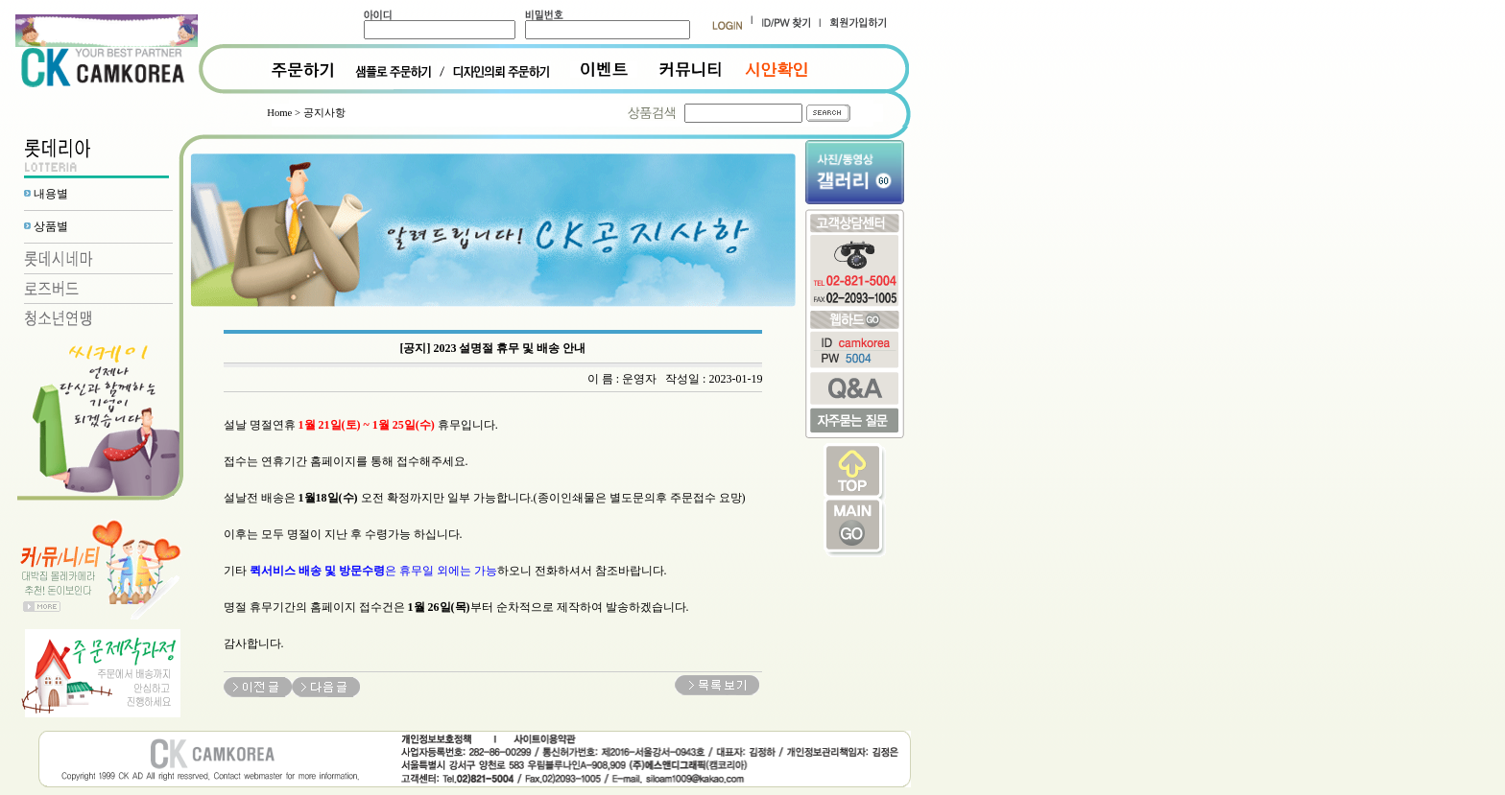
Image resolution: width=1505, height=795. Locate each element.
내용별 (51, 193)
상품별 (51, 226)
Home (279, 112)
